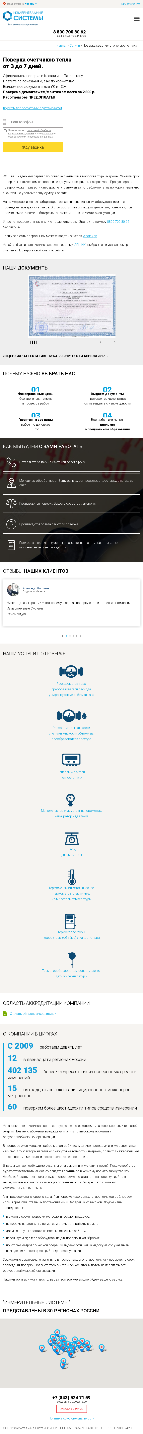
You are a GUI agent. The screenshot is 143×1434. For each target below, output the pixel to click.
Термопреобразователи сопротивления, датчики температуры (71, 965)
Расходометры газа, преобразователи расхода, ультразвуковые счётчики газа (71, 681)
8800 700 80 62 (118, 222)
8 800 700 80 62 (69, 31)
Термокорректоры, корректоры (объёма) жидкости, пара (71, 926)
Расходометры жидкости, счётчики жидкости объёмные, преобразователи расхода (71, 725)
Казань (29, 3)
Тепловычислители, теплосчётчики (72, 766)
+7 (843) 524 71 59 (71, 1397)
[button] (82, 1348)
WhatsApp (90, 236)
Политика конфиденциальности (71, 1418)
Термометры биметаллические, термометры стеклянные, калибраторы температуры (72, 885)
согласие (47, 133)
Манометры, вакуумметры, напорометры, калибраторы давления (71, 805)
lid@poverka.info (130, 3)
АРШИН (79, 245)
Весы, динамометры (72, 843)
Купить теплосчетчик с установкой (32, 108)
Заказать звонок (71, 1408)
